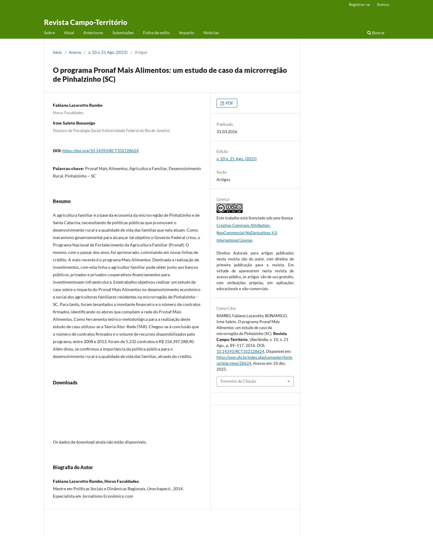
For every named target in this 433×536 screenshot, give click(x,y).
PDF (229, 103)
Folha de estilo (156, 32)
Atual (69, 32)
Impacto (186, 32)
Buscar (376, 32)
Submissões (123, 32)
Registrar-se (359, 4)
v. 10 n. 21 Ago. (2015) (108, 52)
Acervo (75, 52)
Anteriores (93, 32)
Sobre (49, 32)
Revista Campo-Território (85, 22)
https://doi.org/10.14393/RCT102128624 (100, 150)
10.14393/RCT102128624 (240, 351)
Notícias (211, 32)
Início (57, 52)
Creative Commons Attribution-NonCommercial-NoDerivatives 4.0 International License (246, 233)
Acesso (383, 4)
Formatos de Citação (238, 381)
